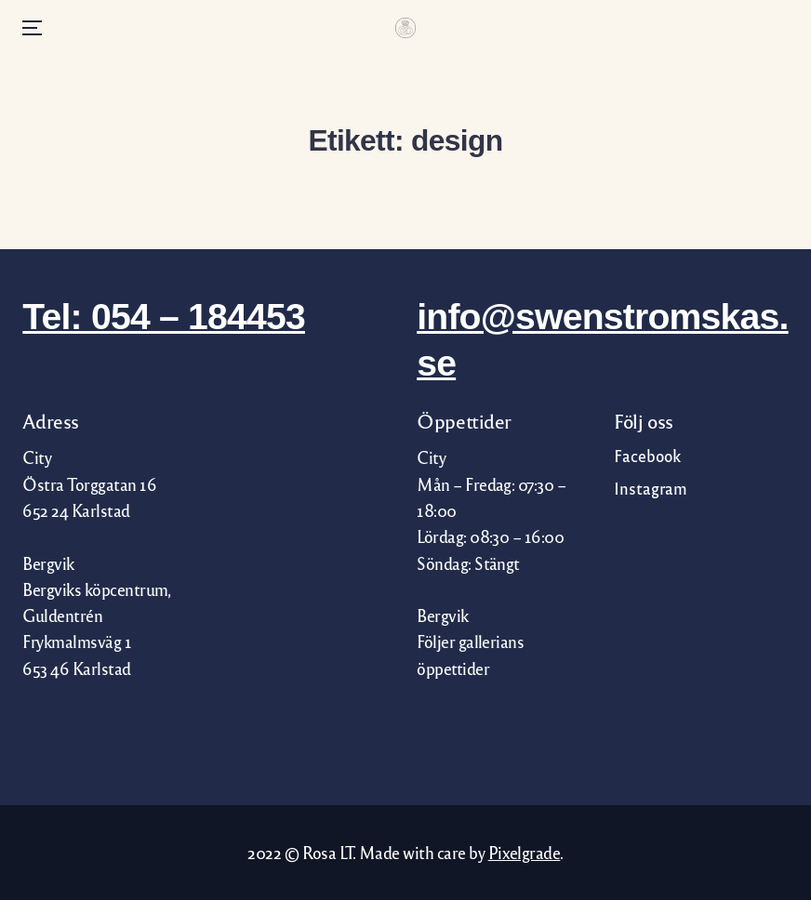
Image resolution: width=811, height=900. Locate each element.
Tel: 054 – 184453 (163, 317)
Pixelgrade (524, 852)
